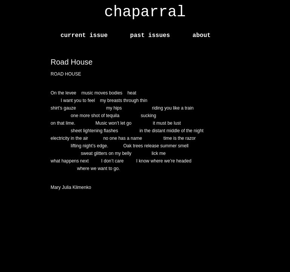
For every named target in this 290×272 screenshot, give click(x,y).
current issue (84, 35)
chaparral (145, 12)
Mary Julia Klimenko (71, 187)
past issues (150, 35)
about (202, 35)
